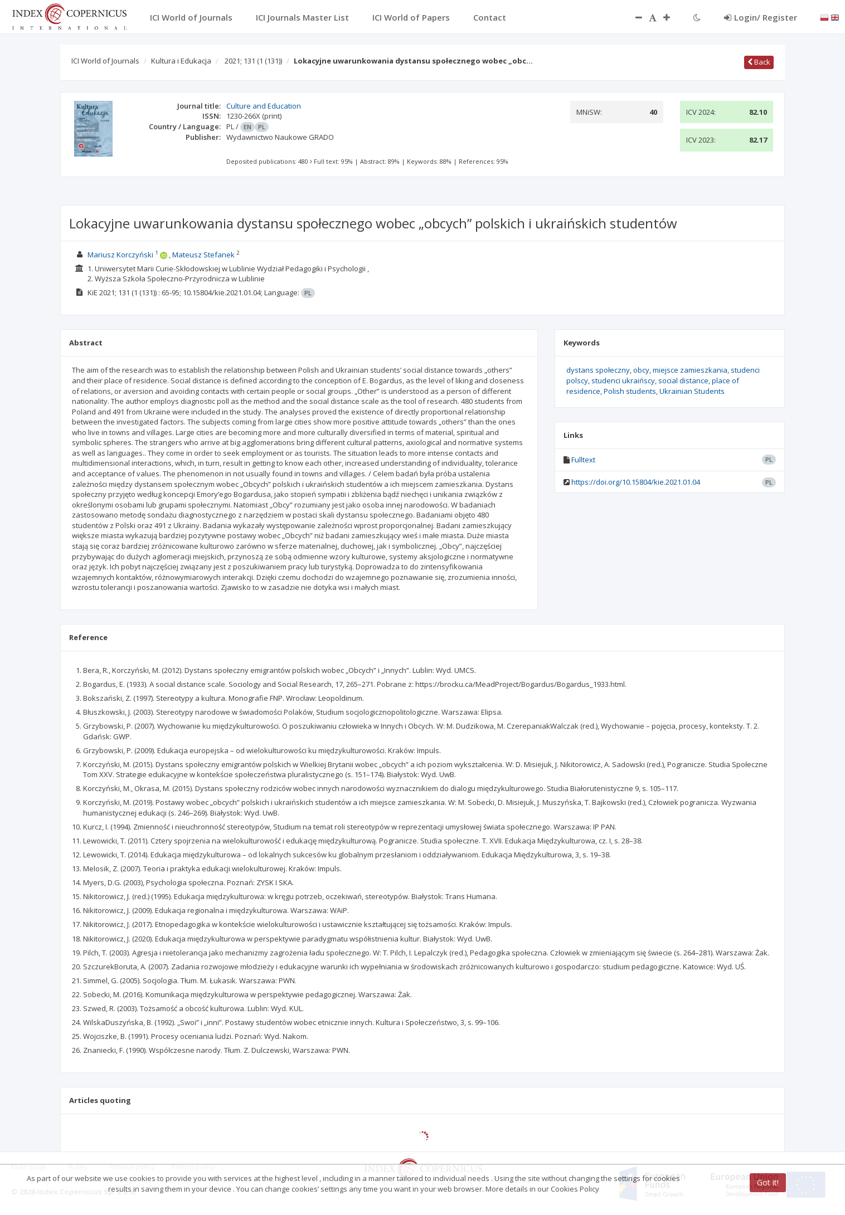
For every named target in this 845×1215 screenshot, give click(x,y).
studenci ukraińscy (623, 380)
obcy (641, 370)
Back (758, 62)
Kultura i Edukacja (181, 61)
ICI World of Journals (105, 61)
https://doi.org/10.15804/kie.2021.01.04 (635, 482)
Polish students (630, 391)
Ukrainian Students (692, 391)
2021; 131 (253, 61)
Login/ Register (760, 17)
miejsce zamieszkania (690, 370)
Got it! (768, 1182)
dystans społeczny (598, 370)
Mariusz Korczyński (120, 255)
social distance (683, 380)
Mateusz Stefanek (203, 255)
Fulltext (583, 460)
